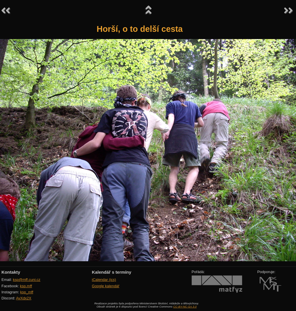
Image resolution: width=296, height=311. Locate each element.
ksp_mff (26, 292)
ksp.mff (26, 286)
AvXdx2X (23, 298)
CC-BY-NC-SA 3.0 (185, 306)
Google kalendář (105, 286)
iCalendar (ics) (104, 279)
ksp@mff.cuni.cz (26, 279)
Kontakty (10, 272)
